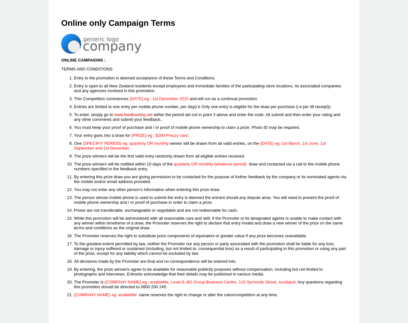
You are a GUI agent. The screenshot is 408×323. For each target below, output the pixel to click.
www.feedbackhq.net (133, 114)
